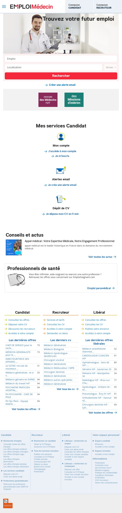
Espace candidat (102, 441)
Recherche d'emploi (12, 441)
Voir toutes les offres (24, 409)
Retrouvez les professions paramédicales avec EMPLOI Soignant (15, 486)
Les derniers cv (60, 340)
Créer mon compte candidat (76, 454)
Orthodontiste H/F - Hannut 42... (96, 399)
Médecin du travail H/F (18, 383)
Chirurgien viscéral (54, 360)
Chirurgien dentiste (54, 372)
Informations (100, 458)
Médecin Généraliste (55, 345)
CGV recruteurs (101, 480)
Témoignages (40, 469)
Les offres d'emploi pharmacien (11, 460)
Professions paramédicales (15, 481)
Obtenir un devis (41, 464)
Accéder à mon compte (105, 447)
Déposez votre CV (17, 324)
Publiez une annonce (43, 454)
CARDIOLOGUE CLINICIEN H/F (95, 357)
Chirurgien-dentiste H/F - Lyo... (95, 406)
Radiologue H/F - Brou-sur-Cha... (96, 381)
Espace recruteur (103, 451)
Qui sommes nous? (103, 468)
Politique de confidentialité (106, 473)
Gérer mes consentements (106, 483)
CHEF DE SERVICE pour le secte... (19, 347)
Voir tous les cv (66, 389)
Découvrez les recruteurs (21, 328)
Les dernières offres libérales (99, 342)
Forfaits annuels (40, 459)
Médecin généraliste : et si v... (20, 374)
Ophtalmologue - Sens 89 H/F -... (95, 364)
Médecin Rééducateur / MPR (59, 368)
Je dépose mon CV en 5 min (62, 214)
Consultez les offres (18, 319)
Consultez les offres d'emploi (76, 452)
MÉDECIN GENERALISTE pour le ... (18, 353)
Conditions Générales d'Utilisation (104, 476)
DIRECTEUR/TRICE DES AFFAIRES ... (17, 360)
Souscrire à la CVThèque (44, 447)
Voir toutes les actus (100, 257)
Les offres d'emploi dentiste (15, 464)
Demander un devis (57, 333)
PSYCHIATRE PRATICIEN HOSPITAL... (18, 389)
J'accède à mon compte (62, 151)
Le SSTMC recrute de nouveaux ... (17, 367)
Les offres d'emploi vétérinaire (16, 467)
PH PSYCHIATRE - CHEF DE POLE (19, 396)
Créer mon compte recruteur (76, 474)
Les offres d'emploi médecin (15, 449)
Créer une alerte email (62, 85)
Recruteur (60, 312)
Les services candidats (13, 471)
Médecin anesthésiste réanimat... (94, 350)
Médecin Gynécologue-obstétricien (56, 355)
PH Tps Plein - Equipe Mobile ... (17, 402)
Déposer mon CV (10, 474)
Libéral (99, 312)
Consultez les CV (55, 324)
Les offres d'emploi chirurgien (15, 452)
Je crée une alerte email (62, 185)
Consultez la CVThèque (44, 457)
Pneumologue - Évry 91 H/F (96, 393)
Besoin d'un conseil (42, 467)
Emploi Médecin (31, 6)
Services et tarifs (55, 319)
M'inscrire (99, 444)
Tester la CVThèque (42, 444)
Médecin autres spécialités (58, 380)
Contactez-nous (101, 465)
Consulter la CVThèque (74, 472)
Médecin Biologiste (54, 349)
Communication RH (42, 462)
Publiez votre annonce (97, 328)
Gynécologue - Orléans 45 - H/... (96, 388)
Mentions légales (102, 470)
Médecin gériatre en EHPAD (20, 379)
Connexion (74, 6)
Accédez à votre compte (21, 333)
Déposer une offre (72, 469)
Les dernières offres (22, 340)
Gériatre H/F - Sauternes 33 (96, 369)
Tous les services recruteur (46, 451)
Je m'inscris (62, 156)
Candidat (22, 312)
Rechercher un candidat (45, 441)
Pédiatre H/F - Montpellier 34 (96, 375)
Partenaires (39, 472)
